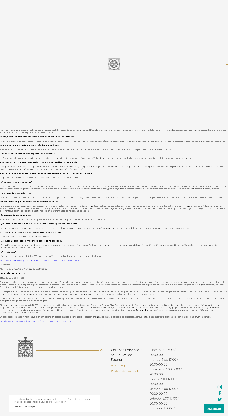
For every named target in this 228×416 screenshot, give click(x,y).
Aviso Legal (119, 365)
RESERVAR (214, 408)
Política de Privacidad (126, 371)
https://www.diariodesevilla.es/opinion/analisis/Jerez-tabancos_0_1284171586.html (35, 321)
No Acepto (29, 406)
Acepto (18, 406)
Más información (57, 401)
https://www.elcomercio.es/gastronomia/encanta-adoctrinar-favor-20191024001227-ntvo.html (40, 260)
